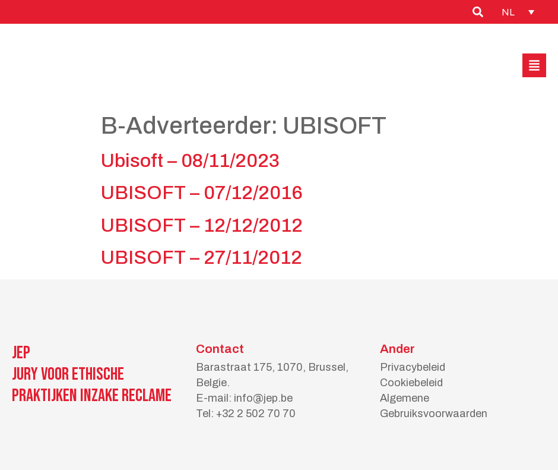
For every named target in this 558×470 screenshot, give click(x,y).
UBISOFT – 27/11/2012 (201, 257)
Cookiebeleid (411, 383)
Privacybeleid (412, 367)
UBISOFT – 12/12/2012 (202, 225)
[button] (534, 65)
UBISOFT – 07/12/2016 (202, 192)
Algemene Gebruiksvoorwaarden (433, 405)
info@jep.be (263, 398)
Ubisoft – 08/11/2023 (190, 160)
